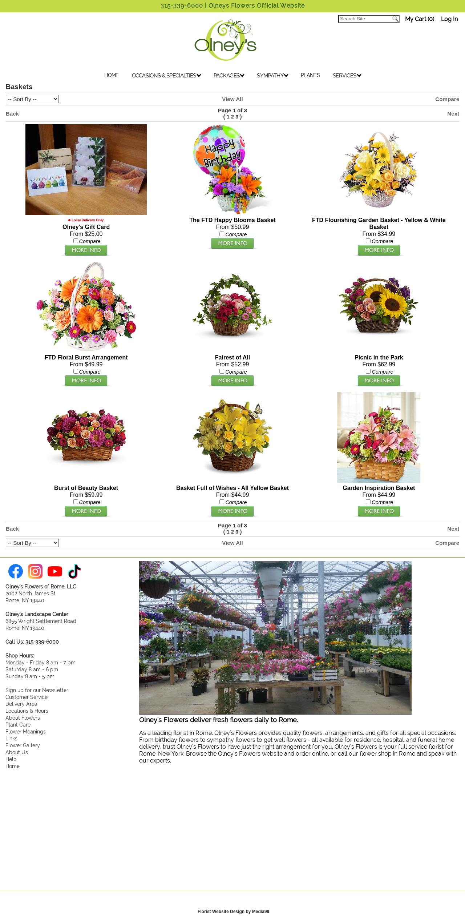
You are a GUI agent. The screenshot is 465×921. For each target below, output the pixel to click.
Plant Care (18, 724)
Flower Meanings (25, 731)
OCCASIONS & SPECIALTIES (166, 75)
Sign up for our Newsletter (36, 690)
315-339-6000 (182, 5)
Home (12, 766)
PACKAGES (229, 75)
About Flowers (22, 718)
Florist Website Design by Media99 (233, 911)
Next (453, 113)
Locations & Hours (26, 711)
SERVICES (347, 75)
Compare (447, 99)
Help (11, 759)
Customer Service (26, 697)
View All (232, 99)
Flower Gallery (22, 745)
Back (12, 113)
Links (11, 738)
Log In (449, 19)
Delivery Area (21, 704)
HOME (111, 75)
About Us (16, 752)
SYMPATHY (272, 75)
